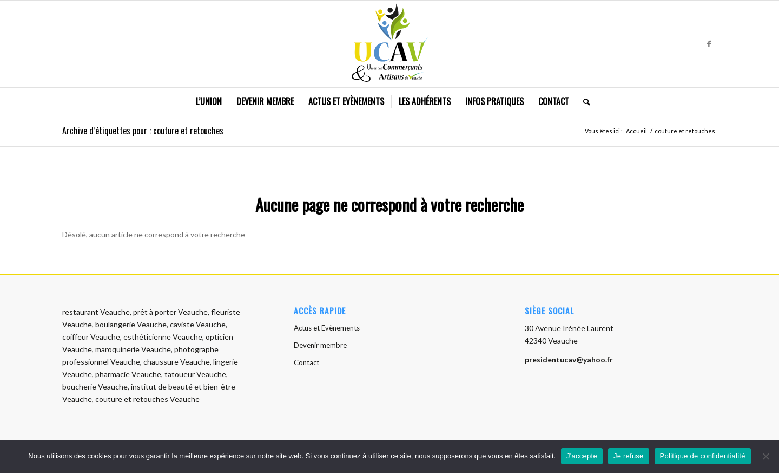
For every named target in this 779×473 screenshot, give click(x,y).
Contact (306, 362)
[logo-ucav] (389, 44)
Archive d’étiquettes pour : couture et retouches (142, 130)
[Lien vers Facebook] (709, 44)
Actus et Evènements (327, 327)
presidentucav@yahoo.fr (569, 359)
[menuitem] (209, 101)
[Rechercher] (583, 101)
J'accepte (581, 456)
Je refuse (628, 456)
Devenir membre (320, 345)
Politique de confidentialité (702, 456)
